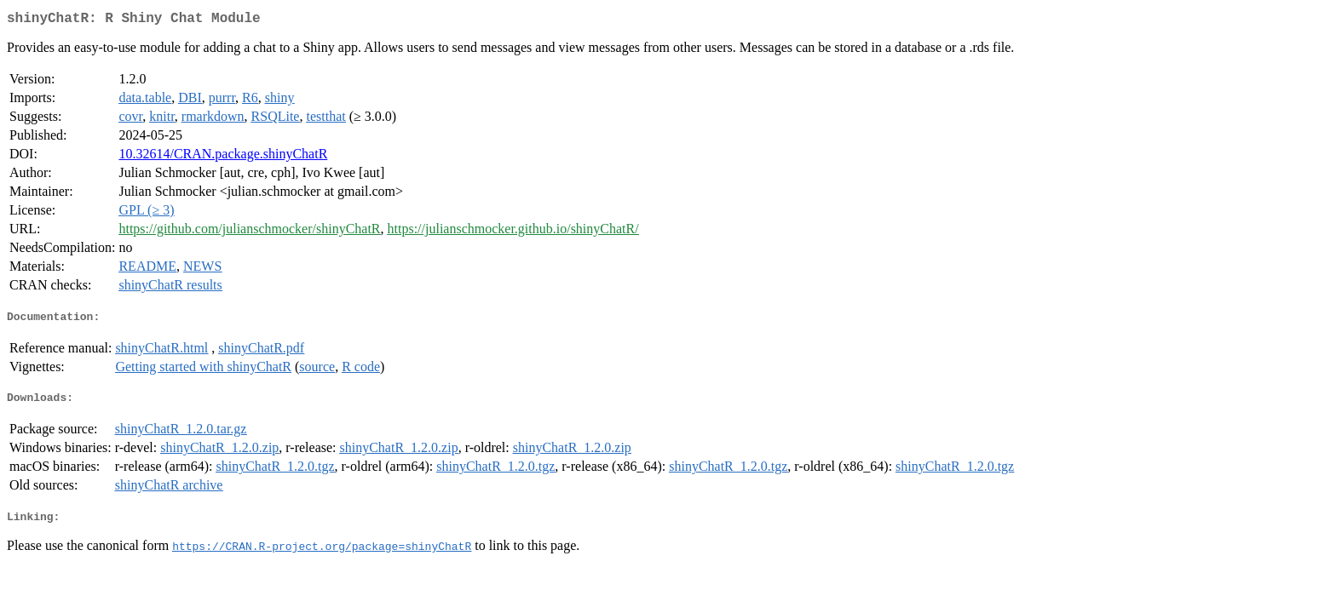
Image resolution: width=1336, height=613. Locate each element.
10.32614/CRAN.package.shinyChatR (222, 157)
